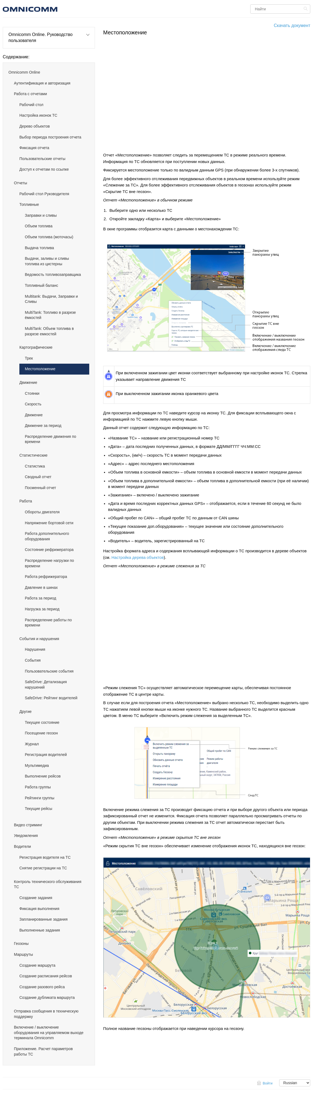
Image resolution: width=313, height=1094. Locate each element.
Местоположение (40, 369)
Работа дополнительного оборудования (47, 536)
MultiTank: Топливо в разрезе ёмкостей (50, 315)
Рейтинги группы (39, 798)
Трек (29, 358)
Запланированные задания (43, 919)
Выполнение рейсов (43, 776)
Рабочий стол (31, 105)
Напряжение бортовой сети (49, 523)
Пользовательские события (49, 671)
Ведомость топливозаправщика (53, 274)
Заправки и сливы (41, 215)
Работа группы (38, 787)
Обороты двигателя (42, 512)
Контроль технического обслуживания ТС (47, 884)
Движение (28, 382)
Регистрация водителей (46, 754)
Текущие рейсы (38, 808)
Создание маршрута (37, 965)
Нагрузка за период (42, 609)
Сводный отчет (38, 477)
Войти (268, 1083)
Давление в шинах (41, 587)
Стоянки (32, 393)
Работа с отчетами (30, 94)
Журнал (32, 744)
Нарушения (35, 649)
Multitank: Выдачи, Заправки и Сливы (51, 299)
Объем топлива (38, 226)
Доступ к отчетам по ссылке (44, 169)
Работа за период (40, 598)
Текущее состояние (42, 722)
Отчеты (20, 183)
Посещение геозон (41, 733)
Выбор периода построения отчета (50, 137)
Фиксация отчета (34, 148)
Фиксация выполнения (39, 908)
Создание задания (35, 898)
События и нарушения (39, 639)
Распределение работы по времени (48, 623)
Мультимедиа (37, 765)
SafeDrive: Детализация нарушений (46, 684)
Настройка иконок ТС (38, 115)
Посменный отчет (40, 488)
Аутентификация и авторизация (42, 83)
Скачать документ (292, 25)
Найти (306, 9)
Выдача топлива (39, 248)
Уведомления (26, 835)
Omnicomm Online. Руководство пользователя (40, 37)
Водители (22, 846)
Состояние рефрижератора (49, 549)
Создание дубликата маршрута (47, 997)
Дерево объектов (34, 126)
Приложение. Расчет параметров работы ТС (43, 1051)
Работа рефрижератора (46, 576)
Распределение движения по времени (50, 439)
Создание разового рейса (42, 987)
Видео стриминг (28, 825)
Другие (25, 711)
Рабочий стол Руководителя (44, 194)
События (33, 660)
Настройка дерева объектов (138, 557)
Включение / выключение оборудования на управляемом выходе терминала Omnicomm (49, 1032)
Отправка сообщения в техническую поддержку (46, 1014)
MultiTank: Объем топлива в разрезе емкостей (49, 331)
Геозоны (21, 943)
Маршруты (23, 954)
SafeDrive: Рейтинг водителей (51, 698)
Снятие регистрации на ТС (43, 868)
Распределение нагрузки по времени (49, 563)
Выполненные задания (39, 930)
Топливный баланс (41, 285)
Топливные (29, 204)
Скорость (33, 404)
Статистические (33, 455)
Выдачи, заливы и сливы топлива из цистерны (47, 261)
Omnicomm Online (24, 72)
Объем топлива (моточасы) (49, 237)
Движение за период (43, 425)
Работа (25, 501)
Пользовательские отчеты (42, 158)
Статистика (35, 466)
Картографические (35, 347)
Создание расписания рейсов (45, 976)
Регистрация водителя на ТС (45, 857)
